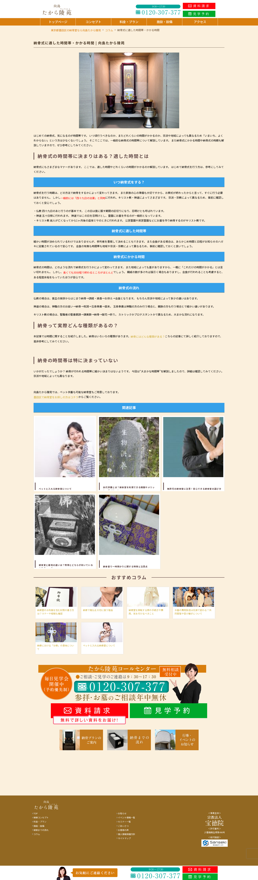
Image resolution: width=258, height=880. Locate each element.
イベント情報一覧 (126, 820)
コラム (37, 836)
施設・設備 (164, 21)
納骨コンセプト (41, 820)
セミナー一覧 (124, 824)
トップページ (58, 21)
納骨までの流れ (41, 832)
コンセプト (93, 21)
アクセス (200, 21)
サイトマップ (124, 840)
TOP (36, 816)
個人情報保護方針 (126, 836)
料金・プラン (129, 21)
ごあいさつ (123, 828)
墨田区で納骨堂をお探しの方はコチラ (56, 397)
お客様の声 (123, 832)
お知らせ (122, 816)
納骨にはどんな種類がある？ (148, 337)
